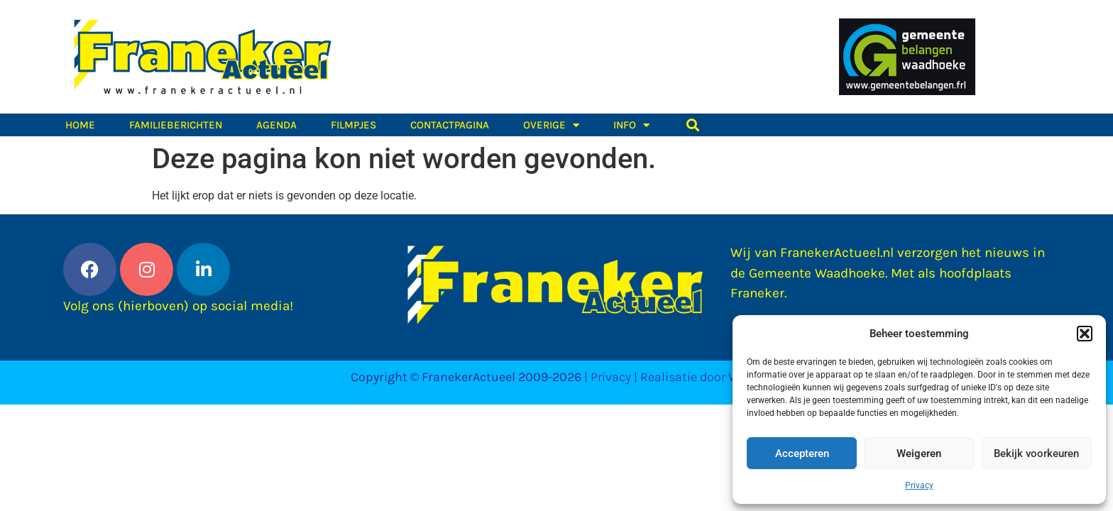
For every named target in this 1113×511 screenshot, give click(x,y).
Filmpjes (353, 125)
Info (631, 125)
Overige (551, 125)
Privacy (919, 485)
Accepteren (802, 453)
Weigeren (919, 453)
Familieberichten (175, 125)
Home (80, 125)
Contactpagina (449, 125)
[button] (1085, 333)
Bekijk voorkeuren (1036, 453)
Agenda (276, 125)
